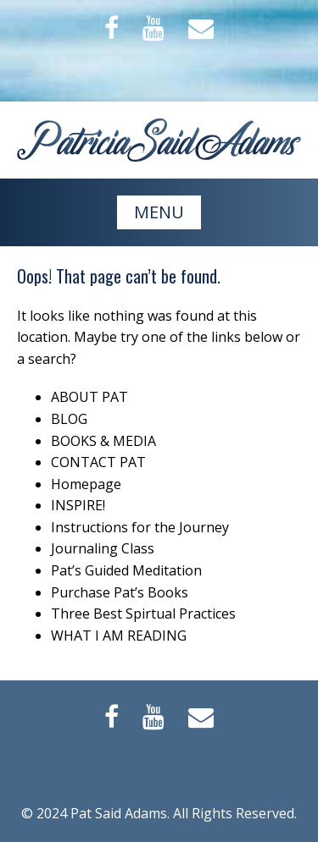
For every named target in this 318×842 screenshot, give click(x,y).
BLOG (69, 419)
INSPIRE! (78, 505)
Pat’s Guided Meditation (126, 570)
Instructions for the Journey (140, 527)
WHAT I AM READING (119, 635)
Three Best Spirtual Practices (143, 613)
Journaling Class (102, 548)
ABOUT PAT (89, 397)
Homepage (86, 484)
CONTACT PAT (98, 462)
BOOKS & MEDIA (103, 441)
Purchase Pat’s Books (119, 592)
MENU (159, 212)
